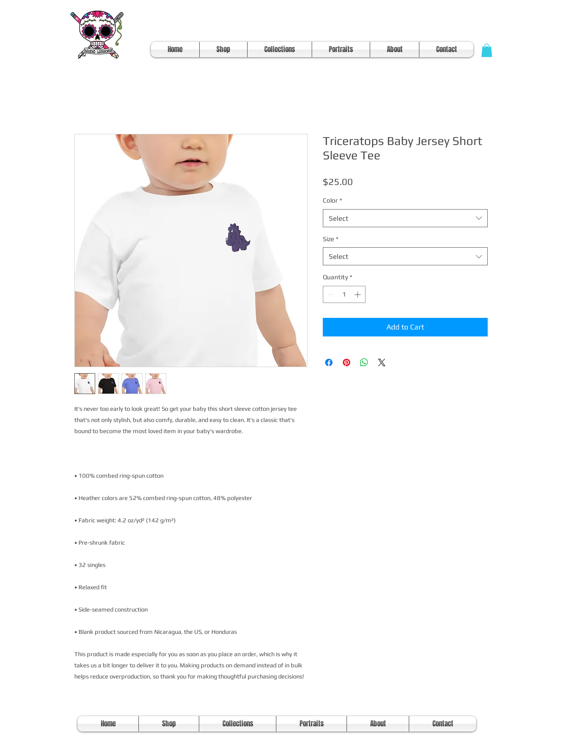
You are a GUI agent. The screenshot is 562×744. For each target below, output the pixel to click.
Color (332, 200)
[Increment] (358, 294)
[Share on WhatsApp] (364, 362)
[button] (486, 50)
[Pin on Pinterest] (346, 362)
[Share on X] (381, 362)
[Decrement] (330, 294)
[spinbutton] (344, 294)
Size (331, 239)
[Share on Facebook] (328, 362)
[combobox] (405, 218)
